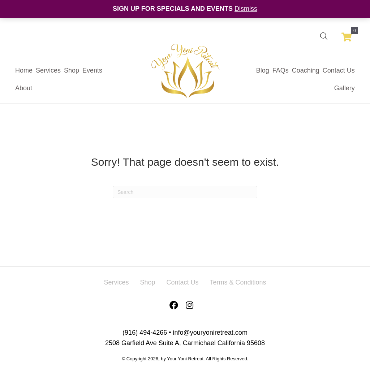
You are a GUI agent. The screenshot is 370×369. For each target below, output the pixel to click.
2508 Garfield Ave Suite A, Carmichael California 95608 (185, 343)
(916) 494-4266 (144, 332)
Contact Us (182, 282)
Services (116, 282)
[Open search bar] (323, 35)
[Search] (185, 192)
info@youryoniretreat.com (210, 332)
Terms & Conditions (238, 282)
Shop (147, 282)
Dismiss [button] (246, 8)
